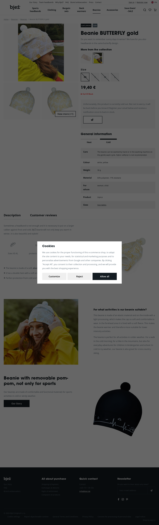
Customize (54, 276)
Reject (79, 276)
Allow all (104, 276)
